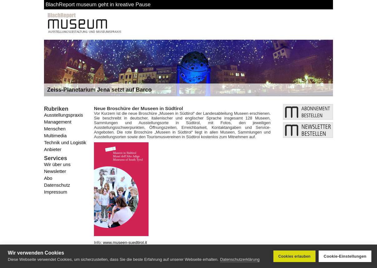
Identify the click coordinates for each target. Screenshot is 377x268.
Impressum (55, 192)
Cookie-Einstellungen (345, 256)
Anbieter (52, 149)
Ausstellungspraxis (63, 115)
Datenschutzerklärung (239, 259)
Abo (48, 178)
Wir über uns (57, 164)
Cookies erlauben (294, 256)
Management (57, 121)
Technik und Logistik (65, 142)
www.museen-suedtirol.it (125, 242)
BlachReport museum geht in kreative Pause (98, 5)
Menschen (55, 128)
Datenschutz (57, 185)
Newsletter (55, 171)
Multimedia (55, 135)
